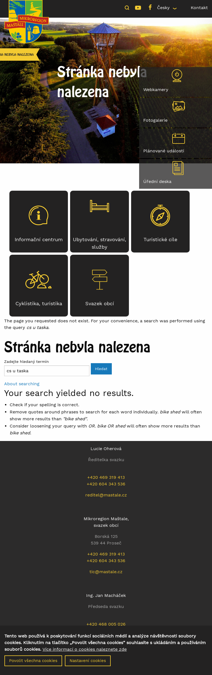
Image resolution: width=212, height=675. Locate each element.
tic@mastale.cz (106, 571)
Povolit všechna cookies (33, 663)
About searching (21, 383)
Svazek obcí (99, 303)
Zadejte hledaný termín (26, 361)
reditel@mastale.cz (106, 495)
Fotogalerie (155, 120)
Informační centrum (39, 239)
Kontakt (199, 7)
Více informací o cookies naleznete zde (85, 652)
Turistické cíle (160, 239)
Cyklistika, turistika (38, 303)
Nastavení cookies (88, 663)
